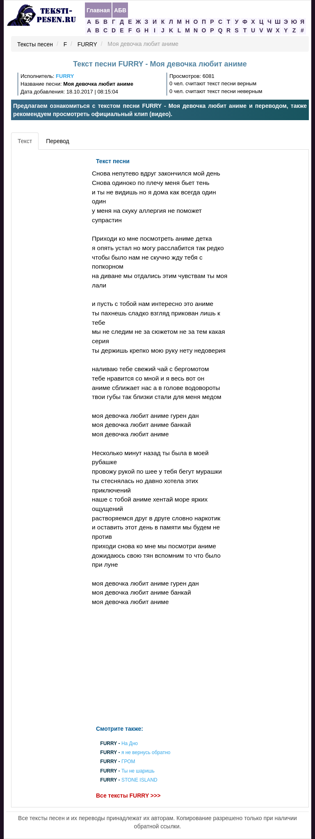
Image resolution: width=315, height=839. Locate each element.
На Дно (129, 743)
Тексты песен (35, 44)
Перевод (57, 141)
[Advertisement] (50, 277)
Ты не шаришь (138, 771)
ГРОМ (128, 762)
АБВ (120, 10)
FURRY (87, 44)
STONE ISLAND (139, 780)
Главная (98, 10)
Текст (25, 141)
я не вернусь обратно (146, 753)
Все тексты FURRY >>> (128, 795)
